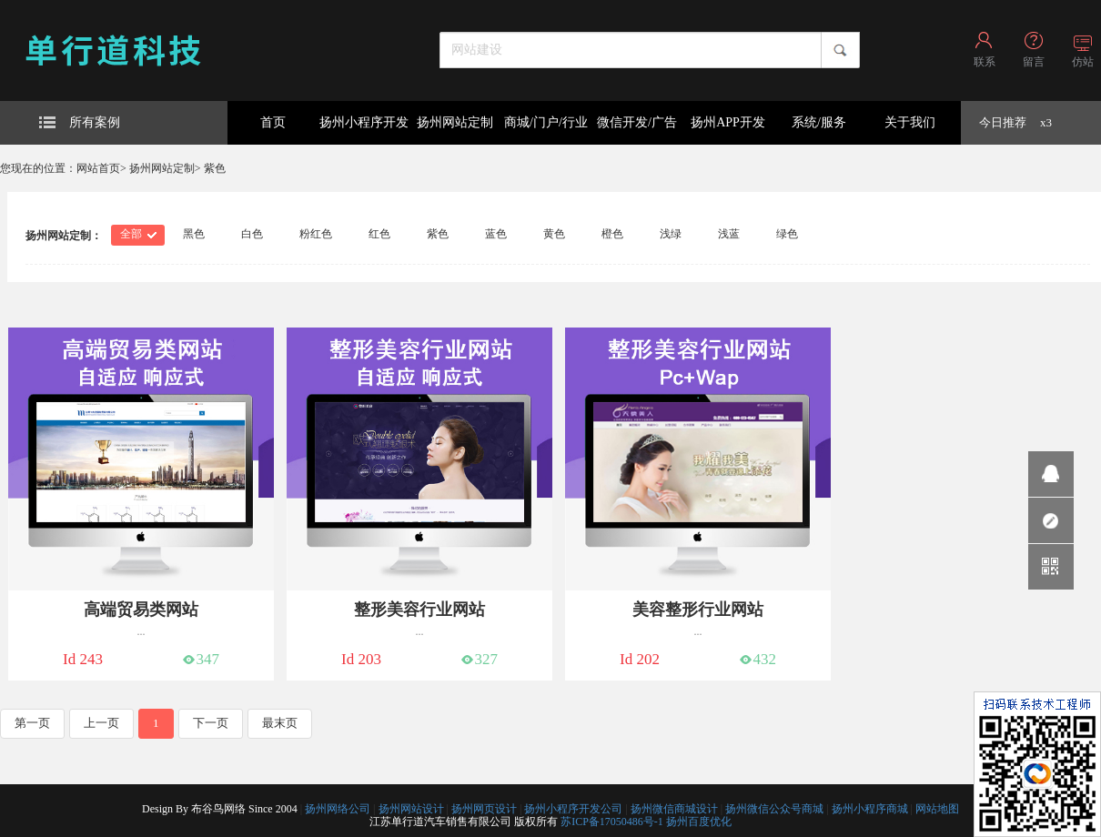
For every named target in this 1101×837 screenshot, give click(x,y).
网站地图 (937, 808)
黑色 (194, 233)
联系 (984, 61)
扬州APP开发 (728, 122)
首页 (273, 122)
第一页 (32, 723)
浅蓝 (729, 233)
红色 (379, 233)
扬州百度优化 (699, 821)
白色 (252, 233)
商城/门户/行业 (546, 122)
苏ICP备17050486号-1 (612, 821)
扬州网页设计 (484, 808)
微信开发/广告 (637, 122)
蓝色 (496, 233)
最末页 (280, 723)
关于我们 (909, 122)
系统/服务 (819, 122)
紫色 (215, 168)
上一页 (101, 723)
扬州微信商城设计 (674, 808)
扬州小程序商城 (870, 808)
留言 (1034, 61)
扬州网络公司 (337, 808)
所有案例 (79, 122)
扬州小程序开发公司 (573, 808)
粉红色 (315, 233)
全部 (131, 233)
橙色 (612, 233)
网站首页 (98, 168)
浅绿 (671, 233)
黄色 (554, 233)
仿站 (1083, 61)
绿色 (787, 233)
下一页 (210, 723)
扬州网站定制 (455, 122)
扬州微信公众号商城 (774, 808)
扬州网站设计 (411, 808)
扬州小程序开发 (364, 122)
